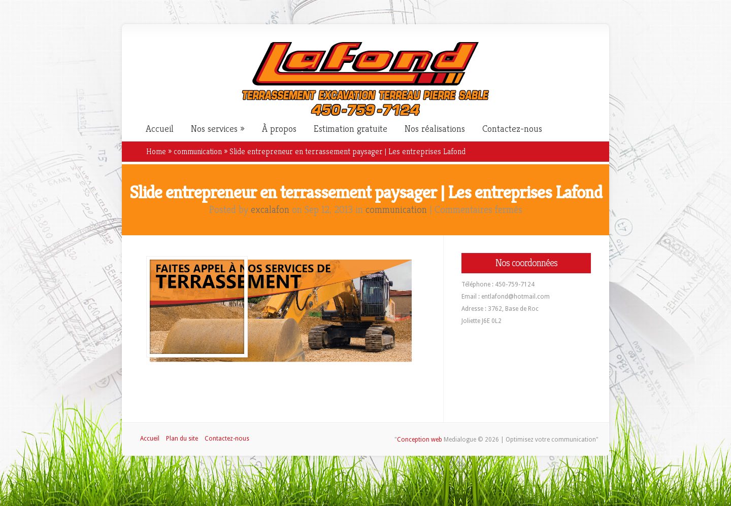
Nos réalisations (435, 128)
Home (156, 151)
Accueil (160, 128)
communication (198, 151)
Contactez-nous (512, 128)
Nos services (214, 128)
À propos (279, 128)
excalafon (270, 209)
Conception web (419, 439)
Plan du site (182, 438)
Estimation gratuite (350, 128)
